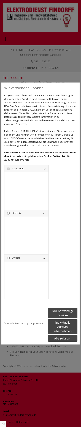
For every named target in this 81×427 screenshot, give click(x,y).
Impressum (37, 323)
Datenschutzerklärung (16, 323)
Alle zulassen (62, 338)
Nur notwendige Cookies (63, 313)
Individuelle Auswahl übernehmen (63, 327)
